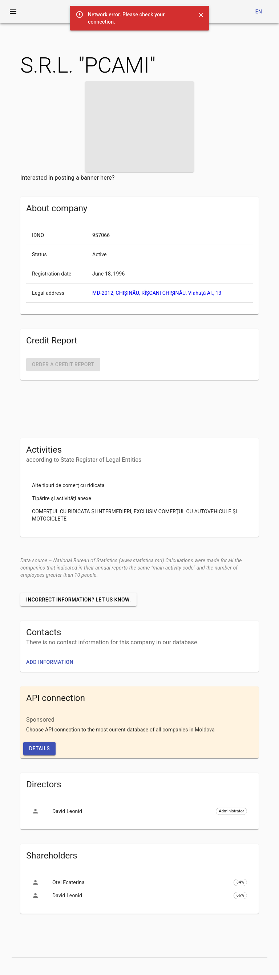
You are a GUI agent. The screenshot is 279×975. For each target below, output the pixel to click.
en (258, 12)
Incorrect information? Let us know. (78, 600)
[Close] (200, 14)
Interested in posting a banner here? (67, 177)
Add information (49, 662)
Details (39, 748)
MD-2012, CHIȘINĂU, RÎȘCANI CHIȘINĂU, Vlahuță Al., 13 (156, 293)
